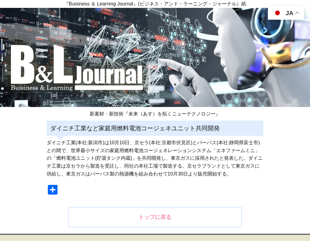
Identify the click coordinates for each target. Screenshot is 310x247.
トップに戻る (155, 217)
